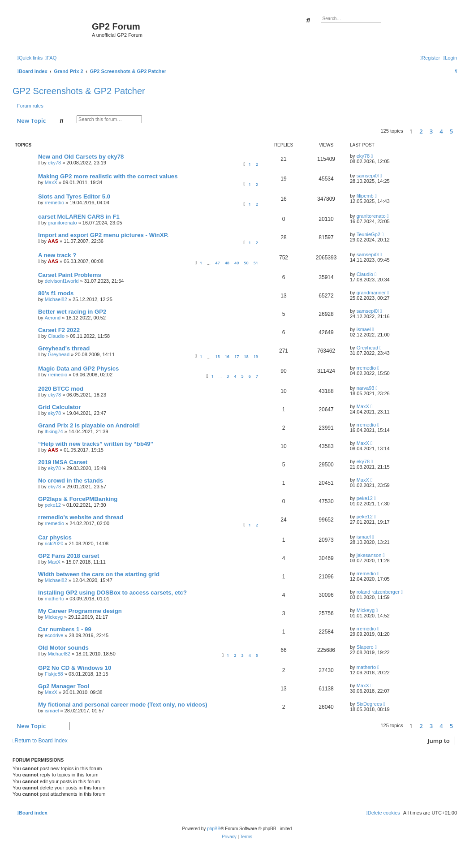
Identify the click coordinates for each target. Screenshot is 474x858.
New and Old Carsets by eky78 (81, 156)
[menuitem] (50, 57)
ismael (364, 329)
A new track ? (57, 255)
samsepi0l (368, 175)
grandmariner (371, 292)
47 (217, 263)
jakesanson (369, 555)
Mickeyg (54, 617)
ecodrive (54, 635)
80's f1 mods (55, 293)
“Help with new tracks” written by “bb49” (95, 443)
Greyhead (58, 354)
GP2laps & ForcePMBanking (77, 499)
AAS (53, 241)
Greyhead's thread (64, 348)
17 (236, 356)
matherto (54, 598)
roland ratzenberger (378, 592)
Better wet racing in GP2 (72, 311)
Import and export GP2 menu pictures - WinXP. (103, 235)
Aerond (52, 317)
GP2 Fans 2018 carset (68, 555)
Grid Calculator (59, 407)
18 (246, 356)
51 (256, 263)
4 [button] (441, 131)
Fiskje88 (54, 674)
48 (227, 263)
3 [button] (431, 131)
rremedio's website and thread (80, 517)
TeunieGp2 (368, 234)
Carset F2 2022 (59, 330)
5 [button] (451, 131)
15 (217, 356)
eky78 (54, 162)
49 (236, 263)
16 (227, 356)
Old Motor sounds (63, 647)
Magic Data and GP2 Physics (78, 368)
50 (246, 263)
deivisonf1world (62, 281)
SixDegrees (369, 704)
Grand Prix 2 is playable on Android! (89, 425)
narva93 (366, 388)
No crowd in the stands (70, 480)
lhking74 (54, 431)
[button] (459, 131)
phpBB (213, 828)
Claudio (365, 274)
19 (256, 356)
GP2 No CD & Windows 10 (74, 667)
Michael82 (56, 299)
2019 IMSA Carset (62, 462)
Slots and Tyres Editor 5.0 (74, 196)
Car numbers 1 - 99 (64, 629)
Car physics (55, 537)
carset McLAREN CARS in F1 (79, 216)
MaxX (51, 182)
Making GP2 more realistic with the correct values (107, 176)
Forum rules (30, 105)
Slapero (365, 647)
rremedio (54, 202)
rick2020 (54, 543)
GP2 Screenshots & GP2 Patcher (79, 91)
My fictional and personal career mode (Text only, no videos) (122, 704)
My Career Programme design (80, 611)
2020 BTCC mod (60, 388)
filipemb (365, 195)
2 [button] (420, 131)
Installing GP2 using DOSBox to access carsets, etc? (112, 592)
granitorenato (62, 222)
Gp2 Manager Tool (63, 686)
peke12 (53, 505)
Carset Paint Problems (69, 275)
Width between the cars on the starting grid (98, 574)
